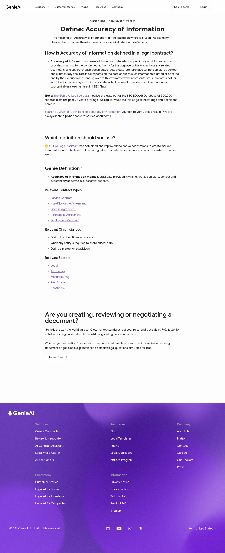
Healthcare (58, 288)
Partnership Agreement (66, 215)
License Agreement (63, 209)
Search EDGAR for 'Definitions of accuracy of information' (83, 112)
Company (117, 6)
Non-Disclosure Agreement (68, 203)
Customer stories (65, 6)
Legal (54, 265)
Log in (203, 6)
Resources (100, 6)
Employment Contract (65, 220)
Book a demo (181, 6)
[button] (42, 6)
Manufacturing (60, 277)
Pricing (84, 6)
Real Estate (58, 282)
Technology (58, 271)
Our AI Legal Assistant (64, 146)
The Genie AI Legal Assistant (72, 96)
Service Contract (61, 198)
